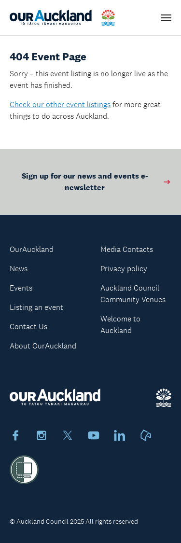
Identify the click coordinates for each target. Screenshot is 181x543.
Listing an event (36, 307)
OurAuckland (32, 249)
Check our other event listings (60, 104)
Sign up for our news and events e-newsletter (96, 182)
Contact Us (28, 326)
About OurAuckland (43, 346)
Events (21, 288)
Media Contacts (126, 249)
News (19, 269)
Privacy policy (123, 269)
